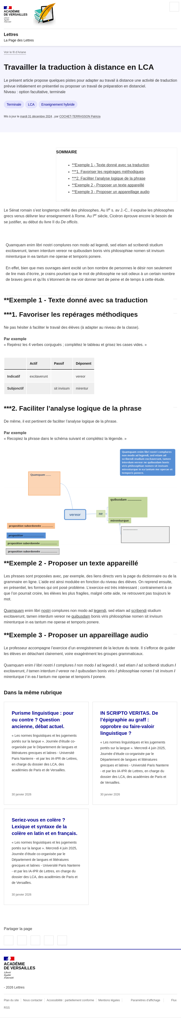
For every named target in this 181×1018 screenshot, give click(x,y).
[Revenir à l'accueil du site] (19, 967)
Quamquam (14, 611)
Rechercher (161, 7)
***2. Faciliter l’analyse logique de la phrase (109, 178)
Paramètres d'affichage (145, 1000)
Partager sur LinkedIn (35, 940)
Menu (174, 7)
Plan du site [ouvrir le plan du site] (11, 1000)
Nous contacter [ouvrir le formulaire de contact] (33, 1000)
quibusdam (80, 616)
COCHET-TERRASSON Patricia (79, 116)
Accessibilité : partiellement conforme (70, 1000)
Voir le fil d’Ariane (15, 52)
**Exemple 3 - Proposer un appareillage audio (111, 192)
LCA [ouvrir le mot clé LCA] (31, 104)
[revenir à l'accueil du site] (90, 34)
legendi (100, 611)
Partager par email (49, 940)
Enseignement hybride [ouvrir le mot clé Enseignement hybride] (58, 104)
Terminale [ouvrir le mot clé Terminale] (14, 104)
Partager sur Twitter (22, 940)
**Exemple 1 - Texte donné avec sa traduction (110, 165)
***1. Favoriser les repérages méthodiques (108, 172)
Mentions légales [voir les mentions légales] (109, 1000)
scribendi (139, 611)
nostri (46, 611)
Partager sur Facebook (8, 940)
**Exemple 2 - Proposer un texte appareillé (108, 185)
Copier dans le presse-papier (62, 940)
